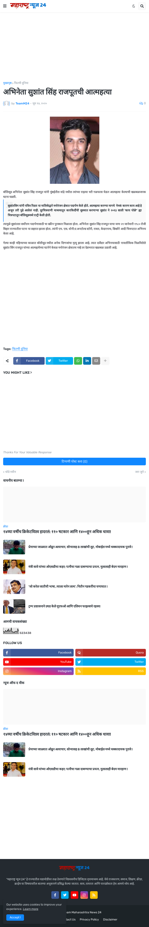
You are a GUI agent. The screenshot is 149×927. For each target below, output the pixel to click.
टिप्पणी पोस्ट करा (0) (74, 461)
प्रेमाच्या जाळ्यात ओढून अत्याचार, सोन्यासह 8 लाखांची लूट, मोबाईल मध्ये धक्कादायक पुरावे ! (80, 547)
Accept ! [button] (15, 917)
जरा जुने (139, 472)
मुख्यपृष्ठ (7, 83)
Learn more (30, 909)
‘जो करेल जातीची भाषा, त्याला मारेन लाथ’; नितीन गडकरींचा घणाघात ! (68, 586)
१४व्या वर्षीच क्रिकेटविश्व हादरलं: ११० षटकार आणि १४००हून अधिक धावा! (57, 531)
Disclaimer (110, 919)
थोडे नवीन (10, 472)
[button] (5, 6)
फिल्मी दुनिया (21, 83)
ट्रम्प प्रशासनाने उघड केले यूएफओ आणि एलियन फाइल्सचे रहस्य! (64, 606)
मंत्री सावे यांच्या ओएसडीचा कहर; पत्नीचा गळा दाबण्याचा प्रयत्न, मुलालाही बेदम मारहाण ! (78, 567)
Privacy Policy (89, 919)
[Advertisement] (74, 46)
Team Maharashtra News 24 (82, 912)
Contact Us (68, 919)
